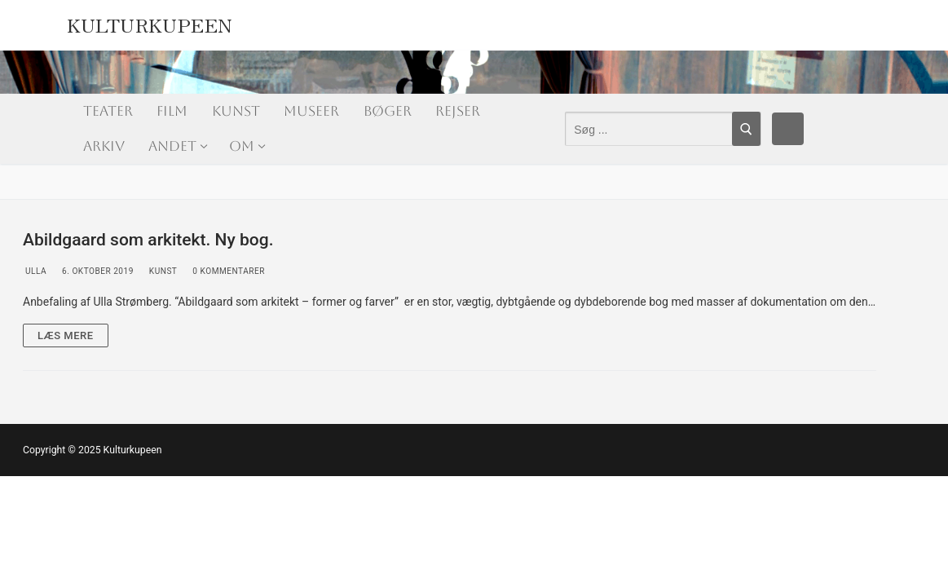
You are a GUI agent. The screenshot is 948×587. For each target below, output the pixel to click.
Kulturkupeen (150, 22)
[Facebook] (788, 129)
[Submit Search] (746, 129)
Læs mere (65, 335)
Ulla (34, 271)
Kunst (162, 271)
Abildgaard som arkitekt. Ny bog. (148, 239)
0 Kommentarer (227, 271)
